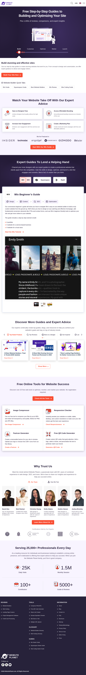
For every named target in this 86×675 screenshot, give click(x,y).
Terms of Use (62, 631)
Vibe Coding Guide (67, 87)
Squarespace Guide (20, 87)
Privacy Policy (62, 628)
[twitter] (6, 664)
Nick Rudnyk (20, 509)
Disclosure (61, 618)
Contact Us (61, 612)
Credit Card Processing (9, 618)
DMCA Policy (62, 635)
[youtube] (10, 664)
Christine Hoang (35, 509)
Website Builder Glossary (37, 630)
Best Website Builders (38, 87)
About (60, 605)
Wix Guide (6, 87)
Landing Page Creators (9, 612)
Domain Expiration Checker (38, 615)
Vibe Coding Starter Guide (37, 648)
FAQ (60, 615)
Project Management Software (10, 615)
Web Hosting (6, 609)
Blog (60, 609)
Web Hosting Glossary (36, 633)
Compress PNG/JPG (36, 605)
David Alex (5, 509)
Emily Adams (48, 509)
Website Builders (7, 605)
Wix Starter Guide (35, 642)
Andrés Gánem (63, 509)
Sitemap (61, 622)
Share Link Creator (35, 612)
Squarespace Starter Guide (38, 645)
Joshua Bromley (77, 509)
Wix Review (53, 87)
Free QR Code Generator (37, 609)
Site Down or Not (35, 618)
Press (60, 638)
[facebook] (2, 664)
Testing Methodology (64, 625)
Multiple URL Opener (36, 622)
